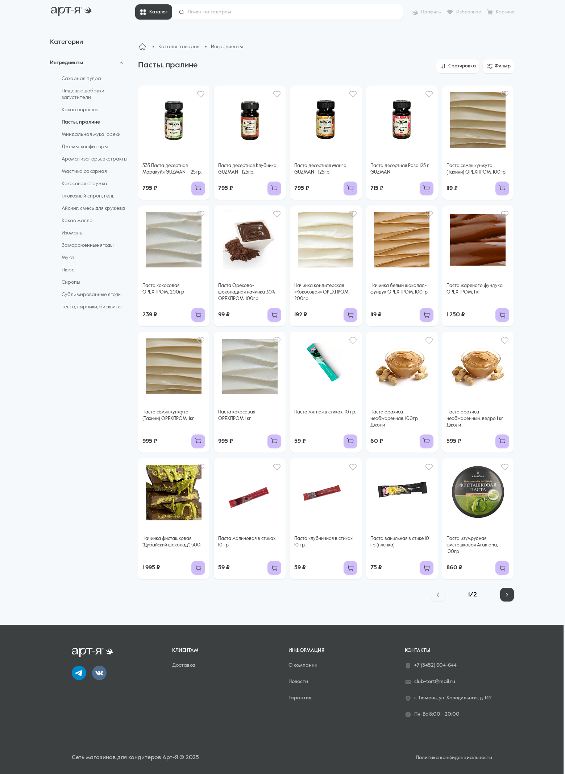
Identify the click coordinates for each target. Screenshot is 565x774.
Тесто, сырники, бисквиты (91, 306)
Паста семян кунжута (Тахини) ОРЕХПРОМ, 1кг (168, 415)
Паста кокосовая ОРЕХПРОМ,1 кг (236, 415)
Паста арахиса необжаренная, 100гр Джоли (394, 419)
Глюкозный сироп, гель (88, 196)
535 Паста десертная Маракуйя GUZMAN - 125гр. (172, 169)
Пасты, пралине (81, 122)
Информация (306, 650)
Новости (298, 681)
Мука (68, 257)
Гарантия (299, 697)
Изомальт (73, 233)
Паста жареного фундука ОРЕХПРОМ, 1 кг (474, 289)
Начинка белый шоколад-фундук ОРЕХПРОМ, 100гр (399, 289)
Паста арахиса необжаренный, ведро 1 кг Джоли (474, 419)
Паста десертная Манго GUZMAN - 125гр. (320, 169)
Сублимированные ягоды (91, 294)
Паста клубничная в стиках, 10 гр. (324, 542)
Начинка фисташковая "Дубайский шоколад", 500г (172, 542)
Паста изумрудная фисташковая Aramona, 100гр (472, 545)
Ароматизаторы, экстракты (94, 159)
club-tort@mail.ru (430, 682)
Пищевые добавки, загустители (83, 94)
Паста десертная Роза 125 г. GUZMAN (400, 169)
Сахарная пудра (81, 78)
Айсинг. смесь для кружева (93, 208)
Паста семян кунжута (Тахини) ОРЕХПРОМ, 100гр (476, 169)
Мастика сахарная (84, 171)
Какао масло (77, 220)
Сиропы (71, 282)
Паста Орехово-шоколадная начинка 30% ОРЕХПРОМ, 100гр (246, 292)
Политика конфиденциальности (454, 757)
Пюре (68, 269)
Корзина (505, 12)
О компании (302, 665)
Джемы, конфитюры (85, 146)
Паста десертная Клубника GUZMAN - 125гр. (247, 169)
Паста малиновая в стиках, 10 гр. (247, 542)
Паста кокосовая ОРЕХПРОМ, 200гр (163, 289)
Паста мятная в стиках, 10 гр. (325, 412)
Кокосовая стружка (84, 183)
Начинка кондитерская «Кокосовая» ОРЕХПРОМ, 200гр (321, 292)
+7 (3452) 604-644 (431, 665)
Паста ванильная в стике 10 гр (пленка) (399, 542)
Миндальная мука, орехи (91, 134)
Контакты (417, 650)
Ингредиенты (66, 62)
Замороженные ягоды (87, 245)
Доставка (183, 665)
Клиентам (185, 650)
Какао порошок (80, 109)
